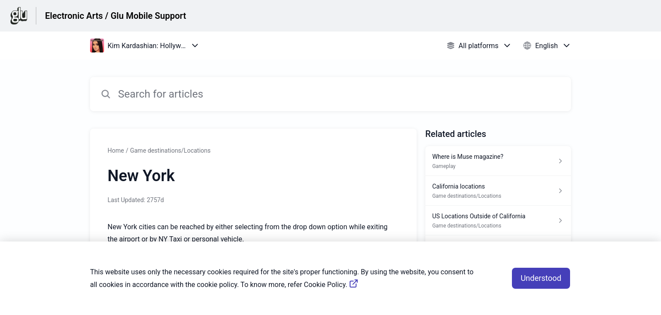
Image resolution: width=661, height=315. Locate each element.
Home (116, 150)
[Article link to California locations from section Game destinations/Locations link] (498, 191)
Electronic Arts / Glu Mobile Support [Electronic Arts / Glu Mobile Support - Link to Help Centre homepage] (115, 15)
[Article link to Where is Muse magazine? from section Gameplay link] (498, 161)
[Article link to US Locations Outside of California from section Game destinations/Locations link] (498, 220)
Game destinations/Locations (170, 150)
